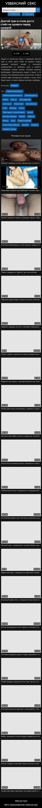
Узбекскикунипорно (14, 91)
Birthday (13, 108)
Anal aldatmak (24, 100)
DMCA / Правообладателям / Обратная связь (21, 805)
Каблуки (31, 116)
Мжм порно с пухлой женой (14, 112)
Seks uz (14, 100)
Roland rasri (18, 104)
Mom (5, 108)
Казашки (14, 85)
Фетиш (5, 121)
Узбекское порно (21, 801)
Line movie (7, 104)
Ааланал (34, 125)
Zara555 (25, 125)
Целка (30, 112)
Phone (21, 108)
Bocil (13, 121)
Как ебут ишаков (9, 116)
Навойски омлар (9, 129)
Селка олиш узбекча (11, 125)
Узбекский (21, 4)
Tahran (5, 100)
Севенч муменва (24, 121)
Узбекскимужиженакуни (12, 95)
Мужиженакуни (31, 95)
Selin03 (22, 116)
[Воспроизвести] (3, 48)
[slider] (16, 45)
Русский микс (31, 104)
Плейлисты (14, 14)
